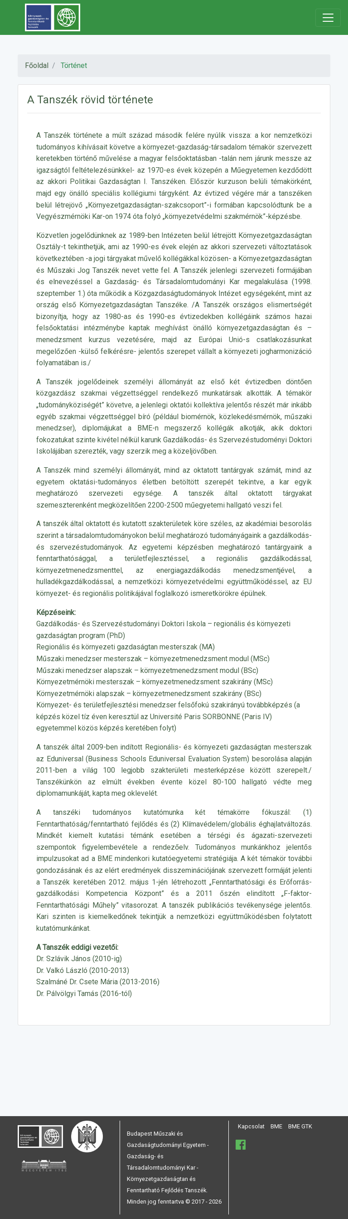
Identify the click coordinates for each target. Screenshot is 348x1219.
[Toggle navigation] (328, 18)
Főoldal (36, 65)
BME (276, 1126)
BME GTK (300, 1126)
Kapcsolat (251, 1126)
